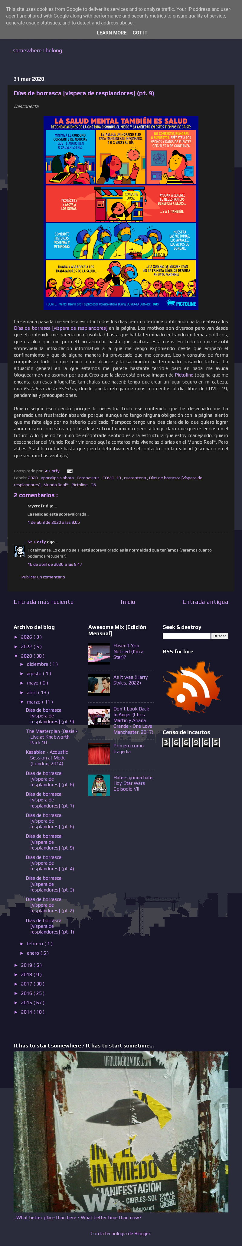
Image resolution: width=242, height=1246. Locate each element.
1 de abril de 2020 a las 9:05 (54, 522)
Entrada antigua (205, 601)
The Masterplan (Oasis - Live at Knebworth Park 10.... (51, 737)
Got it (139, 33)
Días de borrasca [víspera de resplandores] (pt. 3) (50, 883)
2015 (27, 1002)
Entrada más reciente (44, 601)
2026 (27, 637)
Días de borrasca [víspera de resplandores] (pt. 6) (50, 821)
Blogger (142, 1233)
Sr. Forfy (37, 541)
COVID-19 (112, 477)
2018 (27, 974)
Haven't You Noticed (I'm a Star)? (128, 651)
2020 (33, 477)
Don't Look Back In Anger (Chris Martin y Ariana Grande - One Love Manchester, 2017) (133, 720)
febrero (35, 944)
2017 (27, 984)
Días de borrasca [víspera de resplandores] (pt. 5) (50, 841)
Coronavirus (88, 477)
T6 (94, 484)
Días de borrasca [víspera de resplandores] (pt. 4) (50, 863)
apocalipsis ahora (58, 477)
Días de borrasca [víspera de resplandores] (60, 328)
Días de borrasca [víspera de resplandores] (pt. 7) (50, 799)
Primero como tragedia (128, 748)
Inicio (128, 601)
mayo (33, 683)
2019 (27, 965)
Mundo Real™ (57, 484)
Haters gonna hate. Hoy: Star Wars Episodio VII (133, 783)
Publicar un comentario (43, 576)
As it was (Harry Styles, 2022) (130, 680)
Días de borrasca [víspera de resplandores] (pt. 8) (50, 779)
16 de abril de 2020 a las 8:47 (55, 564)
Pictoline (184, 374)
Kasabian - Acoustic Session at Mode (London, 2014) (47, 757)
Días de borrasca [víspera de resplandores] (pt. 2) (50, 905)
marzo (34, 702)
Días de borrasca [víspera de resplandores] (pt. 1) (50, 926)
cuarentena (135, 477)
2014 (27, 1012)
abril (32, 692)
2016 (27, 993)
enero (33, 953)
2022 (27, 646)
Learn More (111, 33)
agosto (35, 673)
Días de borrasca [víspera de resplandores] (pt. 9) (50, 715)
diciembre (38, 664)
